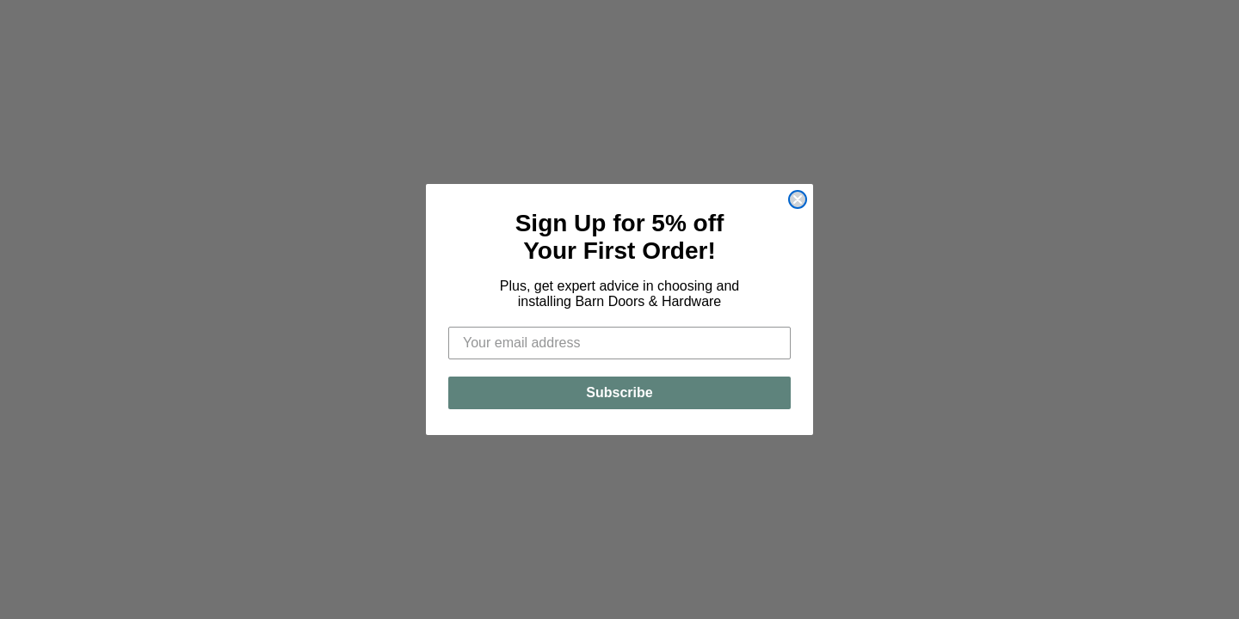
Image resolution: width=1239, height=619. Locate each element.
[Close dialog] (797, 199)
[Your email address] (619, 343)
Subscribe (619, 392)
